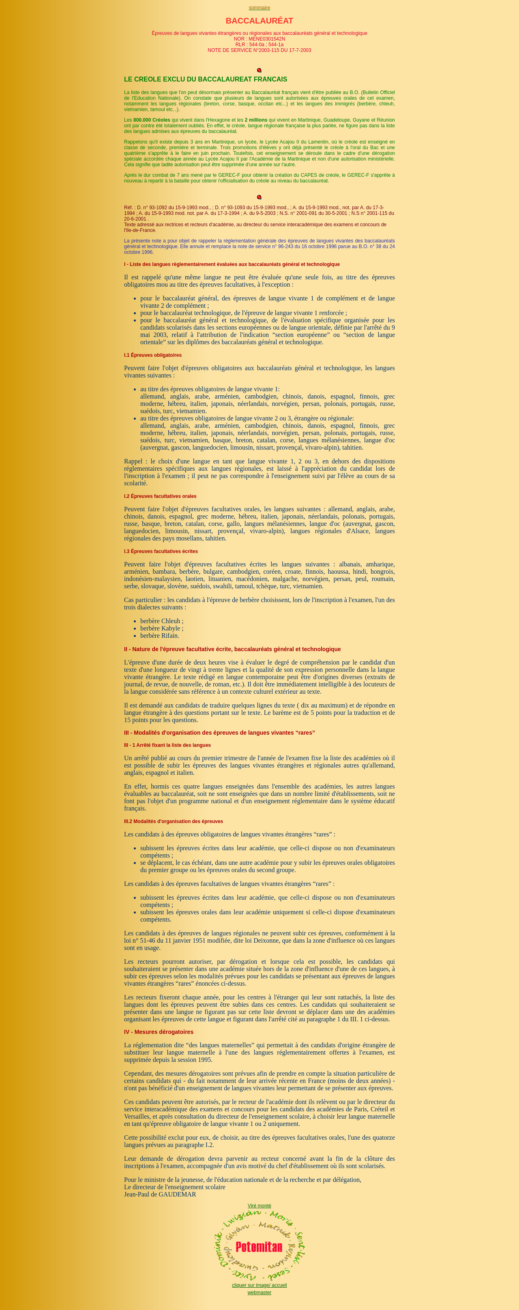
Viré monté (259, 1206)
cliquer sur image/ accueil (259, 1285)
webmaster (260, 1292)
